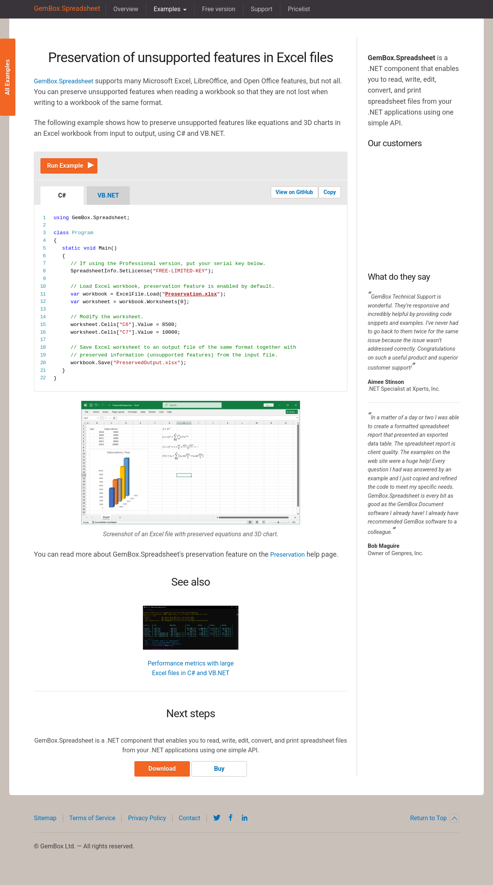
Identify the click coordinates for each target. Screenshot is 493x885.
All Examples (7, 77)
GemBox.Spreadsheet (63, 9)
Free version (211, 9)
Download (159, 775)
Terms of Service (92, 824)
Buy (222, 775)
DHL (413, 175)
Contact (189, 824)
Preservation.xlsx (191, 297)
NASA (413, 244)
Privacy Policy (147, 824)
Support (254, 9)
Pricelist (292, 9)
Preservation (289, 558)
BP (413, 210)
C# (62, 199)
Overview (118, 9)
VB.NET (108, 199)
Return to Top (434, 824)
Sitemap (45, 824)
